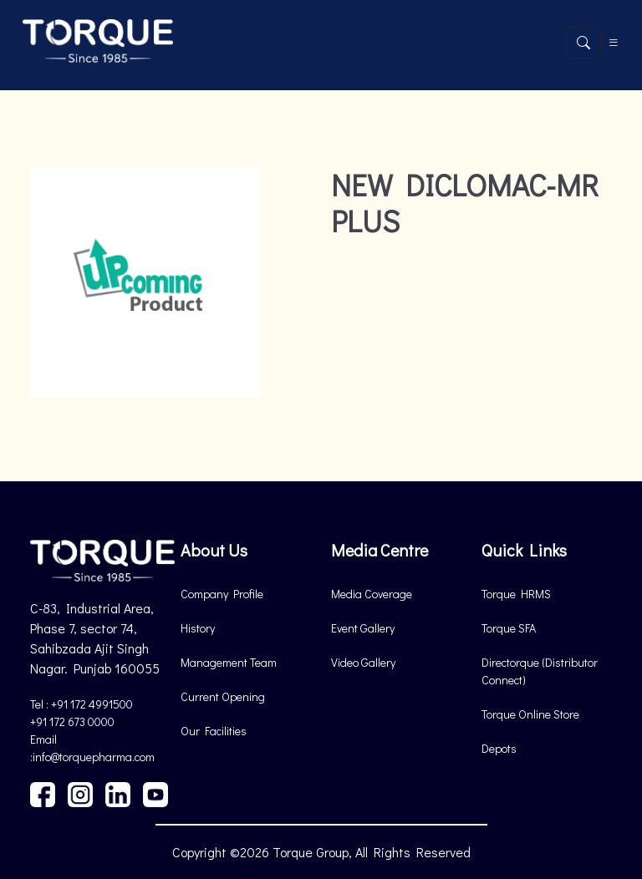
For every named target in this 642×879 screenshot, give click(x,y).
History (198, 628)
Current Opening (223, 696)
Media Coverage (371, 594)
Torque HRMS (516, 594)
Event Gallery (363, 628)
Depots (499, 748)
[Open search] (583, 42)
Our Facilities (214, 731)
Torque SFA (509, 628)
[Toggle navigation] (613, 42)
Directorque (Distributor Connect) (540, 671)
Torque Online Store (530, 714)
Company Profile (222, 594)
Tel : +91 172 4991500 (81, 704)
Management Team (229, 662)
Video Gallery (363, 662)
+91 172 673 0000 (72, 721)
